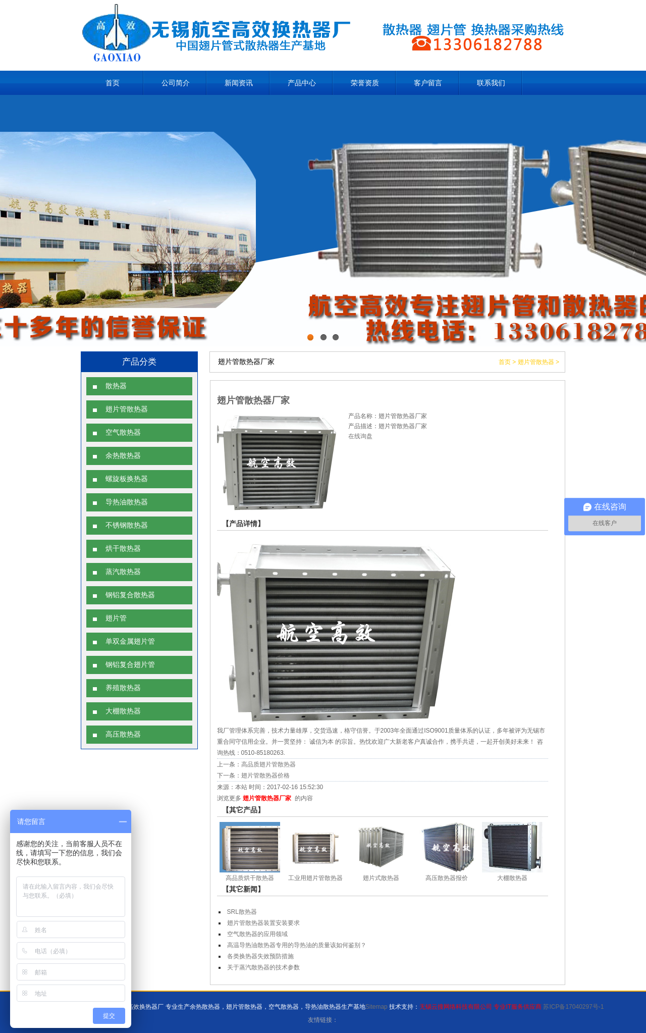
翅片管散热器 (126, 409)
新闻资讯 (239, 83)
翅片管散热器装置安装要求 (263, 922)
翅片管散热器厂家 (267, 798)
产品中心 (302, 83)
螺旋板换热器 (126, 479)
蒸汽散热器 (123, 572)
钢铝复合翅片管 (130, 664)
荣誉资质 (365, 83)
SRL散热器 (242, 911)
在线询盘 (360, 436)
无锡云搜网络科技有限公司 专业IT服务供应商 (480, 1006)
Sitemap (376, 1006)
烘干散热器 (123, 548)
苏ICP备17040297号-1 (573, 1006)
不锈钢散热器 (126, 525)
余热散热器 (123, 455)
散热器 (116, 386)
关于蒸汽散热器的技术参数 (263, 967)
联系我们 (491, 83)
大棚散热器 (123, 711)
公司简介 (176, 83)
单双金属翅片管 (130, 641)
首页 (112, 83)
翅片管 (116, 618)
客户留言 (428, 83)
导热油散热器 (126, 502)
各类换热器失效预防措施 (260, 956)
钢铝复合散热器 (130, 595)
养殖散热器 (123, 688)
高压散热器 (123, 734)
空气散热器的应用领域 (257, 934)
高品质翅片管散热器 (268, 764)
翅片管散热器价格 (265, 775)
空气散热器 (123, 432)
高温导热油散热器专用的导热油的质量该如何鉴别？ (296, 945)
